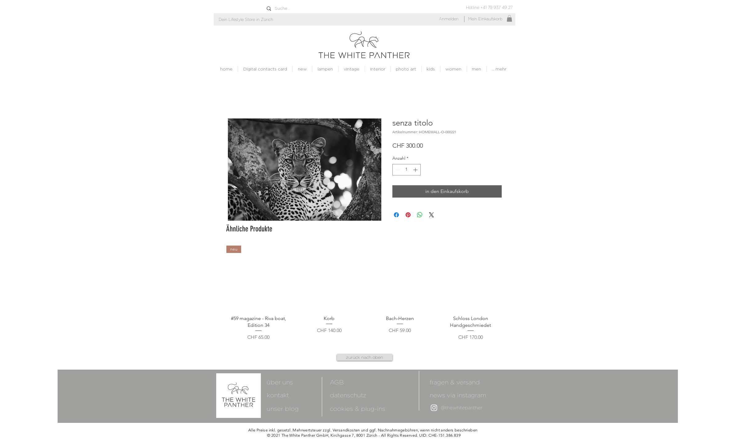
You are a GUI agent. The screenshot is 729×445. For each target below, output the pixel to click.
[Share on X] (431, 214)
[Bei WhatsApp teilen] (419, 214)
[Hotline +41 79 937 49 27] (489, 7)
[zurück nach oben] (364, 357)
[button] (246, 19)
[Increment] (416, 169)
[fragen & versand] (455, 382)
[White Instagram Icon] (434, 407)
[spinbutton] (406, 169)
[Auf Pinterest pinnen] (408, 214)
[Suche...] (298, 8)
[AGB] (364, 382)
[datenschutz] (348, 395)
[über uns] (300, 382)
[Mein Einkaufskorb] (485, 19)
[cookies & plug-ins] (364, 408)
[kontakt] (300, 395)
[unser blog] (283, 408)
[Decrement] (397, 169)
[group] (365, 293)
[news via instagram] (468, 395)
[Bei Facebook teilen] (396, 214)
